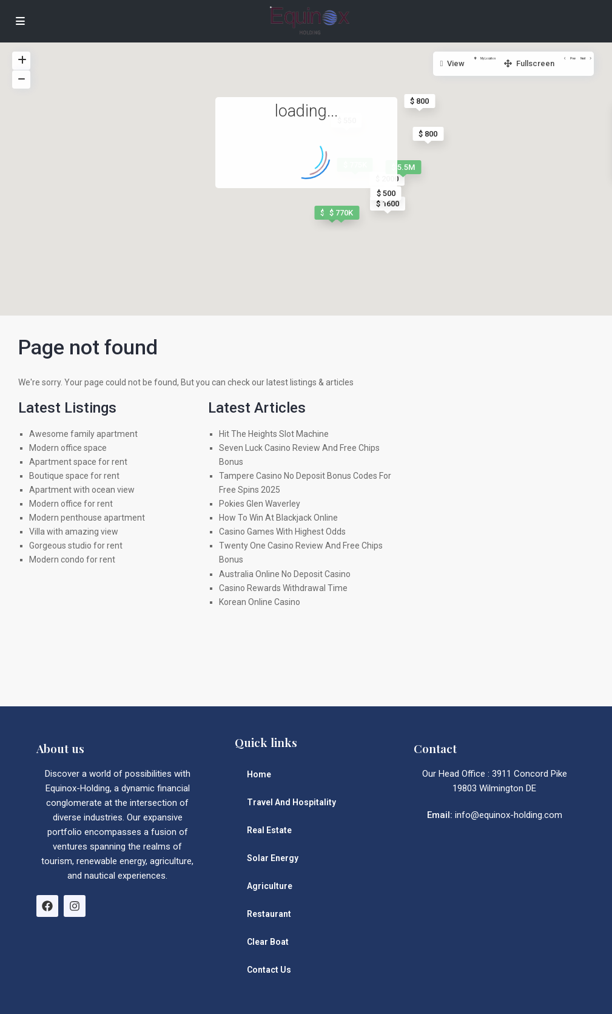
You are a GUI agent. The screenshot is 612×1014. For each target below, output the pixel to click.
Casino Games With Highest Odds (282, 531)
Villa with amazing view (73, 531)
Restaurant (269, 914)
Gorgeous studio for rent (76, 545)
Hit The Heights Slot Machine (274, 434)
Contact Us (269, 970)
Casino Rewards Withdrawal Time (283, 588)
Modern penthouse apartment (87, 517)
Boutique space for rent (74, 476)
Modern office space (68, 448)
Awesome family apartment (83, 434)
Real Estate (269, 830)
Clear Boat (268, 942)
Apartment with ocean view (82, 490)
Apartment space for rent (78, 462)
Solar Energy (272, 858)
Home (259, 774)
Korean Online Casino (259, 602)
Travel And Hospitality (291, 802)
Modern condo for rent (72, 559)
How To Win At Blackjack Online (278, 517)
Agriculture (269, 886)
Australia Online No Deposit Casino (285, 574)
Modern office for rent (71, 504)
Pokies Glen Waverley (259, 504)
